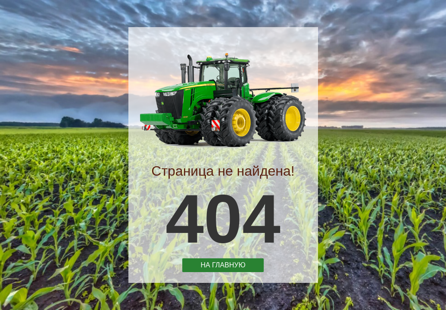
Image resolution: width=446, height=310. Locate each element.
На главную (223, 264)
